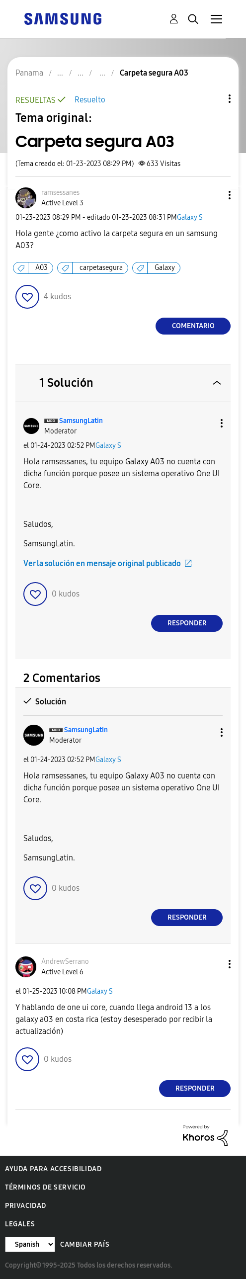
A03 (41, 267)
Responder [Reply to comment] (187, 623)
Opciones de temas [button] (213, 98)
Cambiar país (84, 1244)
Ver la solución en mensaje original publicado (102, 563)
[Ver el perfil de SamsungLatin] (81, 421)
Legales (20, 1224)
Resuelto (90, 99)
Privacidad (25, 1205)
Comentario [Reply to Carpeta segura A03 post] (193, 326)
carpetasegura (101, 267)
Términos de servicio (45, 1187)
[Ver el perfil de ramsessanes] (60, 192)
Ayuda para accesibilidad (53, 1169)
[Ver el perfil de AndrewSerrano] (65, 961)
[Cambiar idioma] (30, 1244)
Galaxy (165, 267)
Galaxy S (190, 217)
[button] (213, 195)
